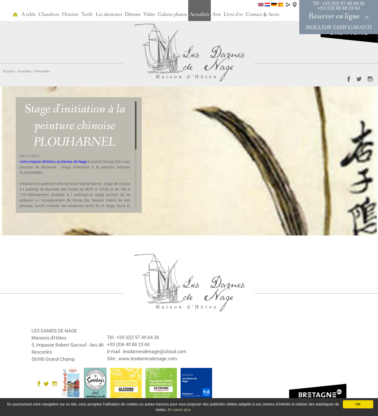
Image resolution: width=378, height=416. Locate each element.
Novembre (42, 71)
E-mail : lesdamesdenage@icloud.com (146, 351)
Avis (216, 14)
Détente (133, 14)
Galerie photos (172, 14)
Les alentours (109, 14)
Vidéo (149, 14)
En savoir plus (179, 410)
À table (28, 14)
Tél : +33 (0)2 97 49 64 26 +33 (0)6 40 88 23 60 (339, 6)
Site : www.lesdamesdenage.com (142, 358)
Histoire (70, 14)
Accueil (8, 71)
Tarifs (87, 14)
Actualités (199, 14)
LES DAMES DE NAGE (54, 330)
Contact (254, 14)
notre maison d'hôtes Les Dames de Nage (53, 162)
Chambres (48, 14)
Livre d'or (233, 14)
